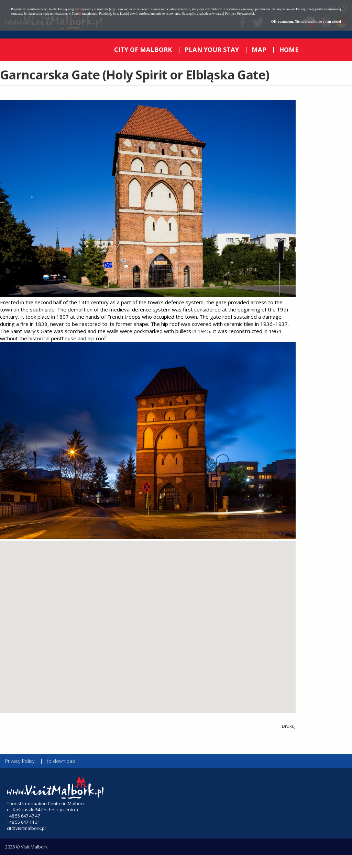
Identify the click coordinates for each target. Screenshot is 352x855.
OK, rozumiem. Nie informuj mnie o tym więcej (306, 21)
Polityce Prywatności (239, 13)
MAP (259, 49)
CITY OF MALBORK (143, 49)
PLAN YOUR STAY (212, 49)
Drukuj (289, 726)
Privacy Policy (20, 761)
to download (61, 761)
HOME (289, 49)
